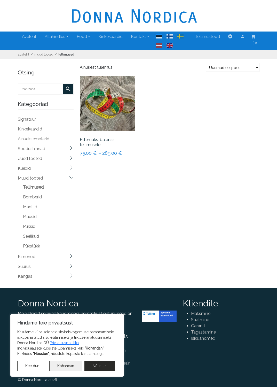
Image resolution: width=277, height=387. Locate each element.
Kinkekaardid (110, 36)
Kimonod (26, 256)
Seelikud (31, 236)
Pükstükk (31, 246)
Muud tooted (43, 54)
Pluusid (30, 216)
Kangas (25, 276)
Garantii (198, 325)
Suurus (24, 266)
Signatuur (27, 119)
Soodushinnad (31, 148)
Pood (82, 36)
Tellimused (33, 187)
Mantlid (30, 206)
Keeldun (32, 366)
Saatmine (200, 319)
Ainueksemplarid (33, 138)
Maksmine (200, 313)
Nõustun (100, 366)
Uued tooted (30, 158)
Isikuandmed (203, 338)
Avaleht (29, 36)
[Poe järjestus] (232, 67)
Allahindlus (55, 36)
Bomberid (32, 197)
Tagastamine (203, 332)
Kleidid (24, 168)
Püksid (29, 226)
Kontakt (138, 36)
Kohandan (65, 366)
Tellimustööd (207, 36)
